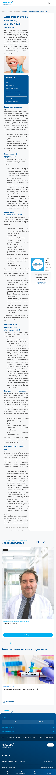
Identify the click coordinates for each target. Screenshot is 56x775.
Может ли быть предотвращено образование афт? (16, 95)
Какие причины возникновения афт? (13, 91)
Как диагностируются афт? (11, 98)
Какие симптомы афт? (10, 85)
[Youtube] (2, 756)
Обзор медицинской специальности (41, 283)
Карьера (35, 737)
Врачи (2, 737)
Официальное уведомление (8, 767)
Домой (3, 11)
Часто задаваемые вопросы (47, 767)
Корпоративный (27, 737)
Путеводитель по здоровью (13, 11)
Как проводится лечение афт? (12, 101)
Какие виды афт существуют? (12, 88)
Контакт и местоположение (46, 737)
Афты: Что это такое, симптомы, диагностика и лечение (16, 81)
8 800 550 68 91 (49, 761)
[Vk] (6, 756)
